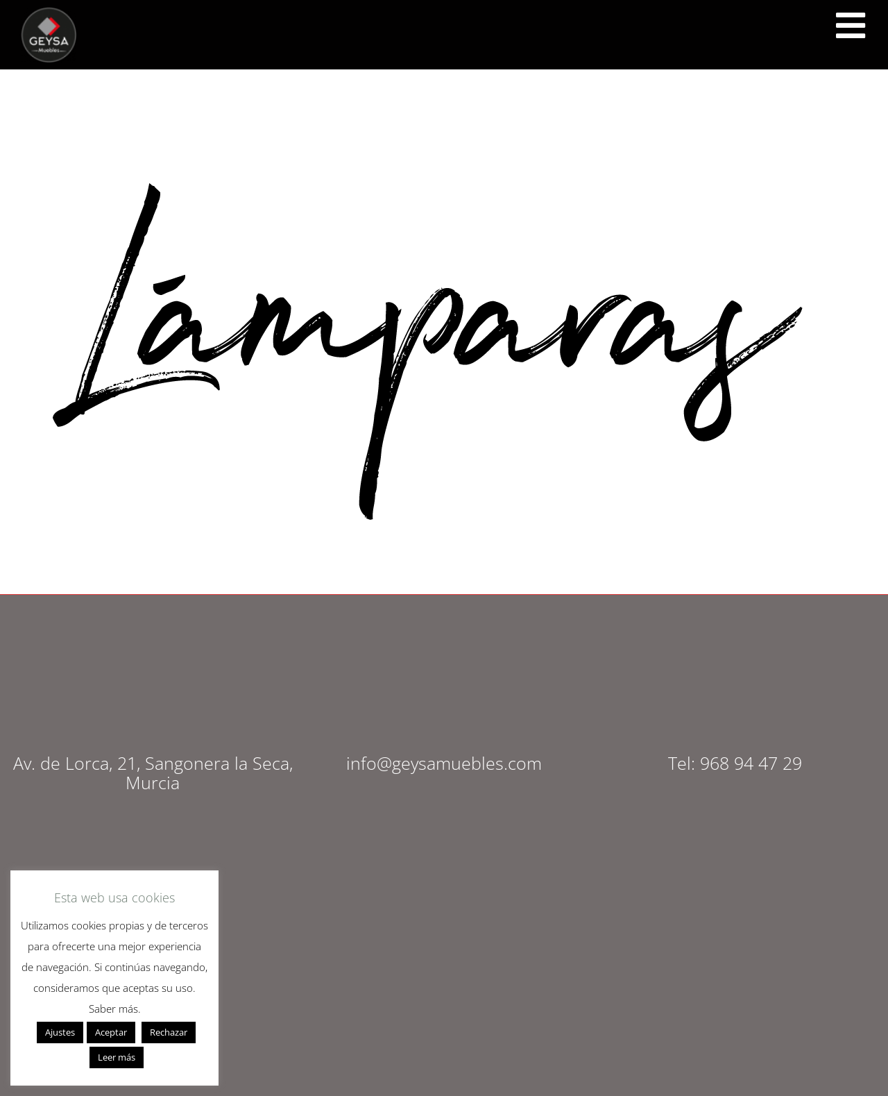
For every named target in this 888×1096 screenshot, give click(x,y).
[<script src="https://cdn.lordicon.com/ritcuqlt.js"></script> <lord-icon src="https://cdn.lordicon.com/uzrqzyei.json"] (849, 26)
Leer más (116, 1057)
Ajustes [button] (60, 1032)
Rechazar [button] (168, 1032)
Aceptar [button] (111, 1032)
